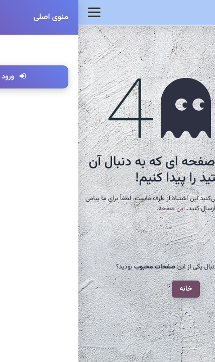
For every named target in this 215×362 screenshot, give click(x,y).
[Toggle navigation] (16, 12)
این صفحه (93, 209)
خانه (107, 289)
